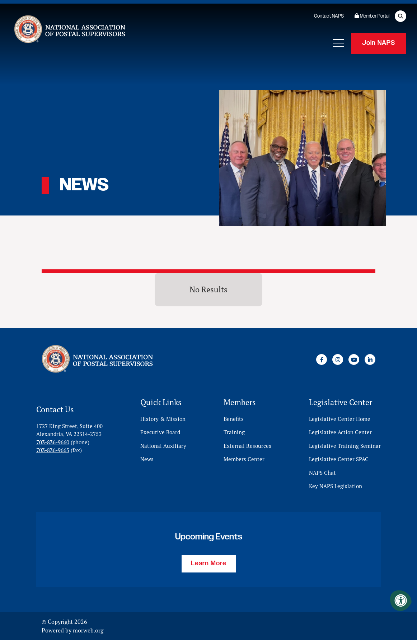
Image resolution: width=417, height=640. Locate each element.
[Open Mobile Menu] (338, 43)
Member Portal (372, 16)
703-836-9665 (52, 450)
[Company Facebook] (321, 359)
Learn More (208, 563)
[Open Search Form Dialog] (400, 16)
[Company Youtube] (353, 359)
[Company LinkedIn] (370, 359)
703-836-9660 (52, 442)
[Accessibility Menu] (401, 600)
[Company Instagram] (337, 359)
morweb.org (88, 630)
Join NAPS (378, 43)
